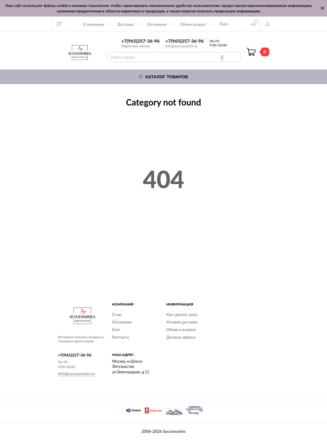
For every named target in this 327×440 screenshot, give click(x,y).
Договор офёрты (181, 337)
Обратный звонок (135, 46)
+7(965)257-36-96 (140, 41)
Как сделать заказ (182, 314)
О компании (93, 24)
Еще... (225, 23)
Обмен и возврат (181, 329)
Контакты (120, 337)
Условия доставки (182, 322)
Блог (116, 329)
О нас (117, 314)
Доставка (126, 24)
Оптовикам (157, 24)
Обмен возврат (193, 24)
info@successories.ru (181, 46)
